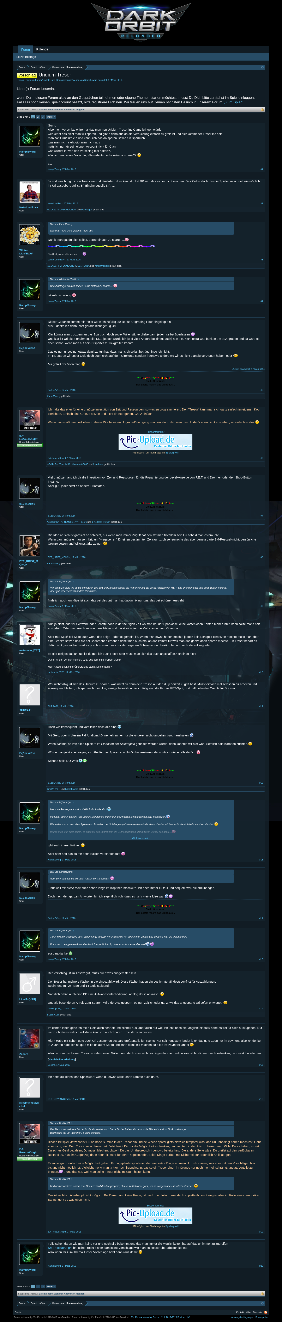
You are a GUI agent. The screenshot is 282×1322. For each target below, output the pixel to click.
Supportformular (155, 432)
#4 (261, 301)
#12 (261, 783)
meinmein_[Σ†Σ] (29, 650)
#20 (261, 1266)
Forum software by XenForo (42, 1317)
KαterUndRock (28, 207)
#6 (261, 458)
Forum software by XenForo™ (100, 1317)
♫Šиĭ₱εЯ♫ (52, 464)
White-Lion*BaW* (26, 252)
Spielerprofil (172, 452)
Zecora (23, 1054)
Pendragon (86, 209)
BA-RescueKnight (28, 437)
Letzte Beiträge (26, 56)
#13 (261, 859)
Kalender (42, 49)
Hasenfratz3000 (80, 464)
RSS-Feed (265, 1312)
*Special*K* (65, 464)
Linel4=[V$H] (53, 789)
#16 (261, 1008)
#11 (261, 706)
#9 (261, 606)
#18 (261, 1099)
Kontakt (240, 1312)
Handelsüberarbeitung (62, 1059)
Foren (25, 49)
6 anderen (98, 464)
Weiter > (51, 117)
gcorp (84, 522)
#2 (261, 203)
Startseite (257, 1312)
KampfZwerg (90, 80)
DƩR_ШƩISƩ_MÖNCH (28, 563)
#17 (261, 1065)
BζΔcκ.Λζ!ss (27, 348)
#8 (261, 557)
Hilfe (248, 1312)
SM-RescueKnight (60, 1247)
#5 (261, 390)
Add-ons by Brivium (161, 1317)
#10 (261, 672)
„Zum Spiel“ (233, 102)
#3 (261, 259)
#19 (261, 1231)
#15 (261, 959)
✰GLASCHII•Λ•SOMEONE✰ (61, 209)
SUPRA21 (25, 710)
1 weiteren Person (101, 522)
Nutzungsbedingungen (242, 1317)
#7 (261, 515)
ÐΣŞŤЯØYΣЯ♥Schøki (29, 1104)
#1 (261, 169)
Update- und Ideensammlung (57, 80)
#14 (261, 918)
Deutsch (19, 1312)
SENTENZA (83, 266)
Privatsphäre (262, 1317)
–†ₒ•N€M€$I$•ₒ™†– (70, 522)
